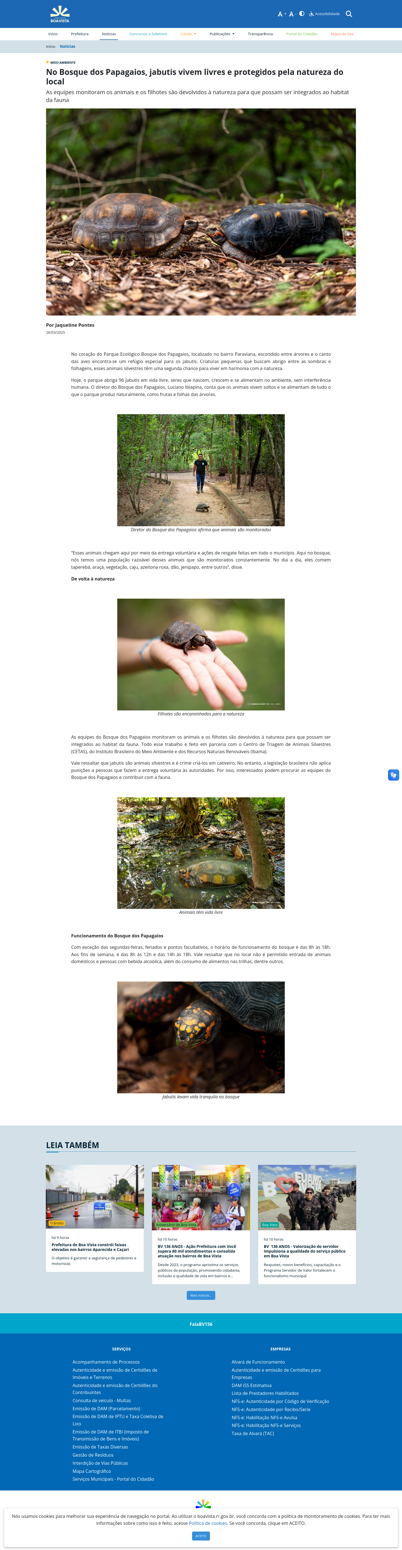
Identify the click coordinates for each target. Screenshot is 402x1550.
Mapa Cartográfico (92, 1471)
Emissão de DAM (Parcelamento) (106, 1409)
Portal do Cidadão (301, 33)
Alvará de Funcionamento (258, 1362)
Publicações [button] (220, 33)
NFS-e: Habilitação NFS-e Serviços (266, 1425)
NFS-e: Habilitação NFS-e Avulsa (264, 1417)
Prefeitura (81, 33)
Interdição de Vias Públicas (100, 1463)
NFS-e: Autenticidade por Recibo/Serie (271, 1409)
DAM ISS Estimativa (252, 1385)
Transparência (260, 33)
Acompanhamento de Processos (106, 1362)
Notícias (109, 33)
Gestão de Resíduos (93, 1455)
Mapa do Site (342, 33)
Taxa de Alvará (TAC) (253, 1433)
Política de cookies (208, 1523)
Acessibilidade (324, 13)
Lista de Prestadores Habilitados (265, 1393)
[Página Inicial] (60, 14)
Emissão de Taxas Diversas (100, 1447)
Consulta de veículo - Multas (102, 1400)
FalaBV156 (201, 1324)
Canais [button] (187, 33)
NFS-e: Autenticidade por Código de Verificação (280, 1401)
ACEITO (201, 1536)
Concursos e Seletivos (148, 33)
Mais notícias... (201, 1295)
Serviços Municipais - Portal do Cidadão (113, 1479)
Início (53, 33)
